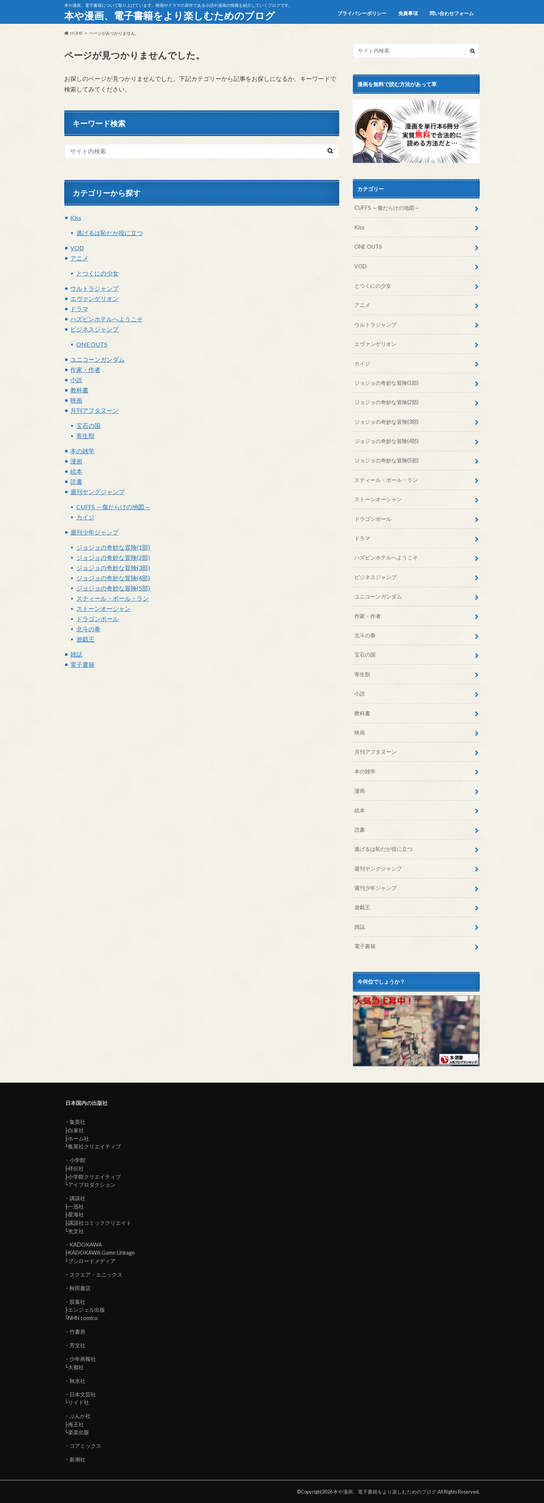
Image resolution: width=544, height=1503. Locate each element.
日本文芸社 (83, 1394)
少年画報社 (83, 1359)
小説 (76, 379)
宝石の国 (88, 425)
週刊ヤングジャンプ (97, 491)
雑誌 (76, 654)
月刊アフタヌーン (94, 410)
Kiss (75, 217)
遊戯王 (85, 639)
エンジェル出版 (86, 1309)
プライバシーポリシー (361, 13)
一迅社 (76, 1206)
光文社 (76, 1231)
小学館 (77, 1160)
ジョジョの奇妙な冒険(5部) (113, 588)
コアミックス (85, 1446)
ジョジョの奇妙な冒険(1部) (113, 547)
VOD (77, 247)
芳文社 (77, 1345)
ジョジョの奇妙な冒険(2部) (113, 557)
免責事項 (408, 13)
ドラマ (79, 308)
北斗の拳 (88, 628)
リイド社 (78, 1402)
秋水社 (77, 1380)
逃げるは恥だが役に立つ (109, 232)
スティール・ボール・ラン (112, 598)
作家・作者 (85, 369)
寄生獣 (85, 435)
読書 (76, 481)
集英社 (77, 1122)
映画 (76, 400)
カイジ (85, 517)
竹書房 (77, 1331)
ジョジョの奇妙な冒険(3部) (113, 567)
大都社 (76, 1367)
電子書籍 (82, 664)
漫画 (76, 461)
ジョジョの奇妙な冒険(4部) (113, 577)
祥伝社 (76, 1168)
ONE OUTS (91, 344)
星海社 (76, 1214)
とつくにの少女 (97, 273)
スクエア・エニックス (96, 1274)
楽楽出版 (78, 1432)
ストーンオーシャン (103, 608)
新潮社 (77, 1459)
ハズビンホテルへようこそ (106, 318)
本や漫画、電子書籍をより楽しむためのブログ (169, 15)
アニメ (79, 258)
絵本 (76, 471)
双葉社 (77, 1301)
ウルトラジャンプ (94, 288)
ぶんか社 (80, 1416)
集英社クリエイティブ (94, 1146)
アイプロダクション (92, 1184)
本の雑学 (82, 450)
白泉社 (76, 1130)
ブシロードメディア (92, 1261)
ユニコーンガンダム (97, 359)
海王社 (76, 1424)
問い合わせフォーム (452, 13)
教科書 (79, 390)
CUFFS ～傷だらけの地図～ (113, 506)
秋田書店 (80, 1288)
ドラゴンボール (97, 618)
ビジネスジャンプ (94, 329)
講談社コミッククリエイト (99, 1222)
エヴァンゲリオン (94, 298)
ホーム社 (78, 1138)
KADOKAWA (86, 1244)
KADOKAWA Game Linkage (101, 1252)
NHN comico (83, 1318)
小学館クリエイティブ (94, 1176)
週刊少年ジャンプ (94, 532)
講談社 (77, 1198)
